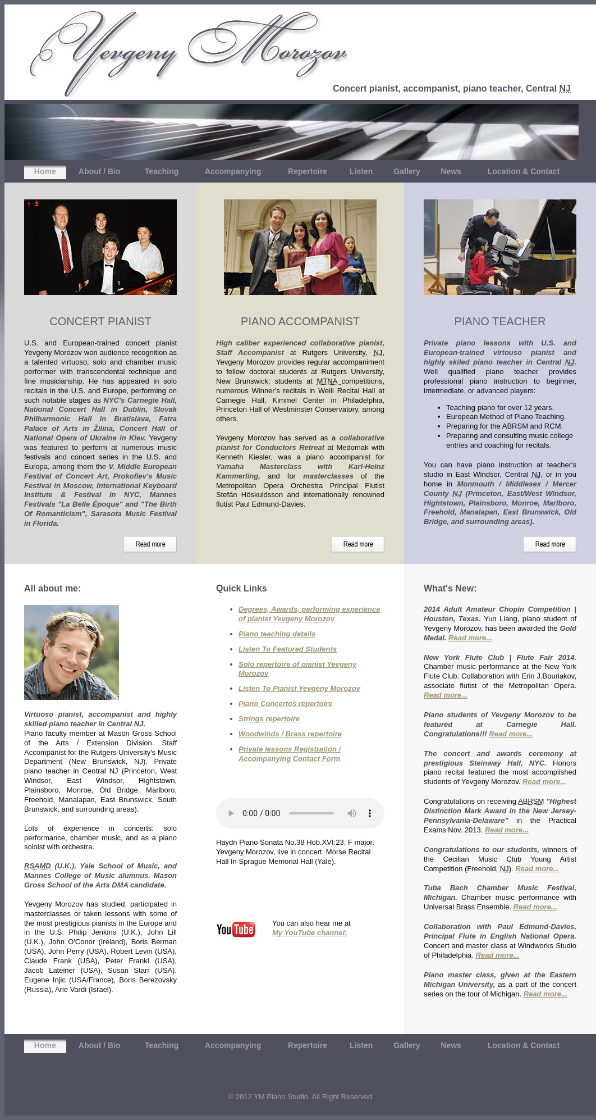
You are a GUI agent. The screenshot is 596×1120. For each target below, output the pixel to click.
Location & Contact (524, 171)
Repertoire (307, 171)
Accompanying (233, 171)
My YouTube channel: (309, 932)
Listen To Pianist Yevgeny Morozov (299, 688)
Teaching (161, 171)
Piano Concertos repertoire (286, 703)
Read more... (470, 638)
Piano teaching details (277, 634)
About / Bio (100, 171)
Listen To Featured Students (288, 649)
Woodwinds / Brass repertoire (290, 734)
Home (45, 171)
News (451, 171)
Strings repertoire (269, 718)
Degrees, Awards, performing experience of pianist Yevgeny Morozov (309, 614)
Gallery (406, 171)
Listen (361, 171)
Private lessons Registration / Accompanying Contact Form (290, 754)
